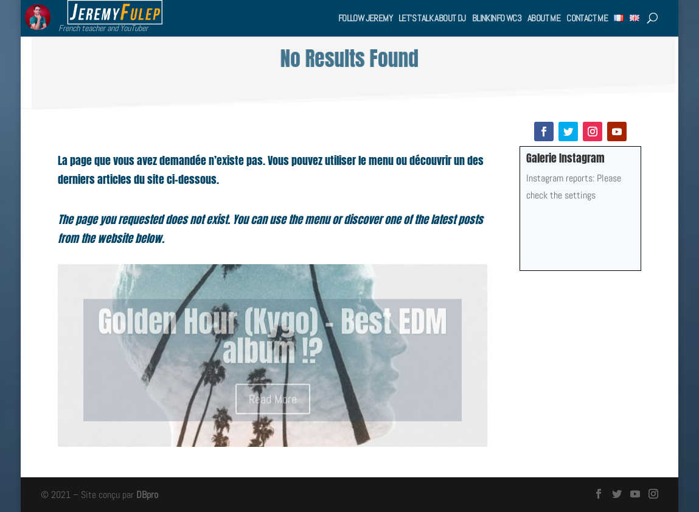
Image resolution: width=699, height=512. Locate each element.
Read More (273, 404)
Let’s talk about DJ (432, 18)
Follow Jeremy (365, 18)
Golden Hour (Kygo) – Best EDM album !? (272, 341)
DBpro (147, 494)
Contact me (587, 18)
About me (543, 18)
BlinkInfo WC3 (496, 18)
